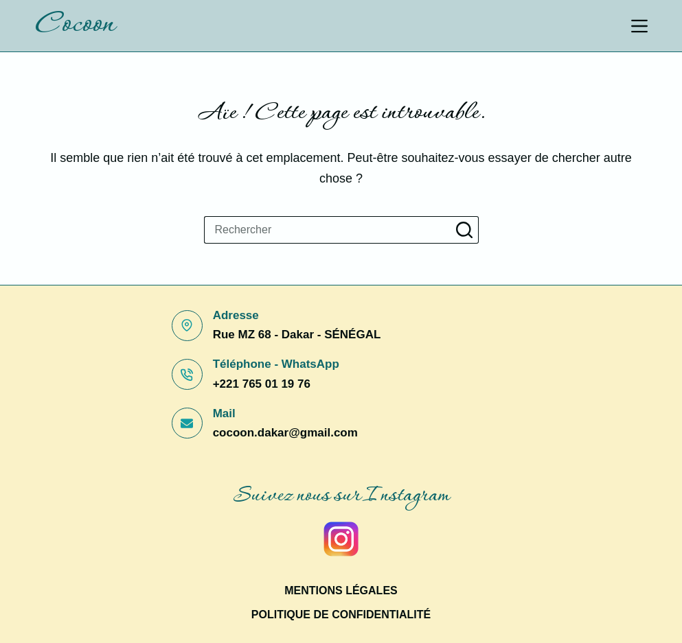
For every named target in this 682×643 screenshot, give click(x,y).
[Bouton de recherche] (465, 230)
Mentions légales (340, 590)
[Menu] (639, 26)
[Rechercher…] (327, 230)
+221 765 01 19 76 (261, 383)
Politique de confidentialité (341, 614)
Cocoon (74, 25)
